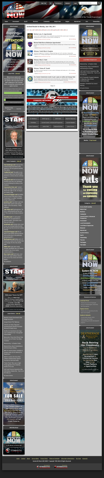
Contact (23, 458)
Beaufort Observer (70, 118)
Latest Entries (70, 126)
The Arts (82, 240)
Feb (35, 30)
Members (68, 3)
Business (35, 21)
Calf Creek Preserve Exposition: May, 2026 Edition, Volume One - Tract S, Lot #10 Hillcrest (14, 371)
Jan (32, 30)
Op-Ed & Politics (84, 232)
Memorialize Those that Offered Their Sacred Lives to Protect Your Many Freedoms (13, 338)
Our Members (33, 118)
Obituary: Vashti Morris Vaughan (43, 51)
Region (67, 21)
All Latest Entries (8, 375)
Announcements (73, 56)
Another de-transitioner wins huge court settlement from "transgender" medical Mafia (13, 332)
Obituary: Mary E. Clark (40, 60)
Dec (66, 30)
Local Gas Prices (84, 300)
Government (16, 21)
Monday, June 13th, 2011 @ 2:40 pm (44, 47)
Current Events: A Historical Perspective (52, 122)
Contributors (58, 3)
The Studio (83, 245)
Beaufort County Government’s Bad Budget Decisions (13, 318)
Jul (50, 30)
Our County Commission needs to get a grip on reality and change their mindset (54, 77)
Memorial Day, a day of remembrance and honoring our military (13, 347)
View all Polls (19, 108)
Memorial (82, 228)
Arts (87, 21)
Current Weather (70, 122)
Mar (38, 30)
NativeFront (77, 21)
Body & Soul (57, 21)
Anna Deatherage (73, 47)
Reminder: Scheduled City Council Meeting (88, 84)
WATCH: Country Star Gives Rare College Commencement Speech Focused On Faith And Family (12, 358)
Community (46, 21)
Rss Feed (78, 458)
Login (75, 3)
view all (17, 73)
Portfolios (33, 122)
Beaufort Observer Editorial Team (70, 81)
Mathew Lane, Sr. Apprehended (43, 34)
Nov (63, 30)
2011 (28, 30)
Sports (82, 235)
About (28, 458)
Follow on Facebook (54, 458)
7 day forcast (92, 140)
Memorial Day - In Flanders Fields (12, 343)
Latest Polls (46, 126)
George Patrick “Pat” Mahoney (11, 322)
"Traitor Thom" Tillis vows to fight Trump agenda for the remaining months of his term (12, 364)
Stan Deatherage (73, 39)
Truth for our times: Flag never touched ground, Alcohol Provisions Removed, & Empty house (13, 326)
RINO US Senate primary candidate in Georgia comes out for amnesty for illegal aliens (13, 352)
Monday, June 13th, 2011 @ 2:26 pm (44, 65)
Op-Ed (25, 21)
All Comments (7, 261)
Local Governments (85, 223)
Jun (47, 30)
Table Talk (43, 3)
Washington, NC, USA (90, 147)
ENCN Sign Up (45, 118)
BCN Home (58, 118)
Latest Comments (33, 126)
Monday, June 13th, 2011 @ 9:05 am (44, 82)
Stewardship (96, 21)
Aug (53, 30)
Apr (41, 30)
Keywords (85, 458)
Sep (57, 30)
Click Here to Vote (9, 108)
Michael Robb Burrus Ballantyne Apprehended (47, 43)
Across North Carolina (86, 207)
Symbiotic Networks (85, 315)
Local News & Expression (86, 225)
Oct (60, 30)
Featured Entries (58, 126)
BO (50, 3)
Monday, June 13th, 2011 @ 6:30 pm (44, 39)
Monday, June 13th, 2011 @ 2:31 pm (44, 56)
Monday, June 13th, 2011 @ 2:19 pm (44, 73)
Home (6, 21)
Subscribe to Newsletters (67, 458)
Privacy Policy (44, 458)
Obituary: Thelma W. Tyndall (42, 68)
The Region (83, 242)
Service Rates (35, 458)
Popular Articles (84, 309)
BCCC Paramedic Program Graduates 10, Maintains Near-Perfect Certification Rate (89, 79)
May (44, 30)
